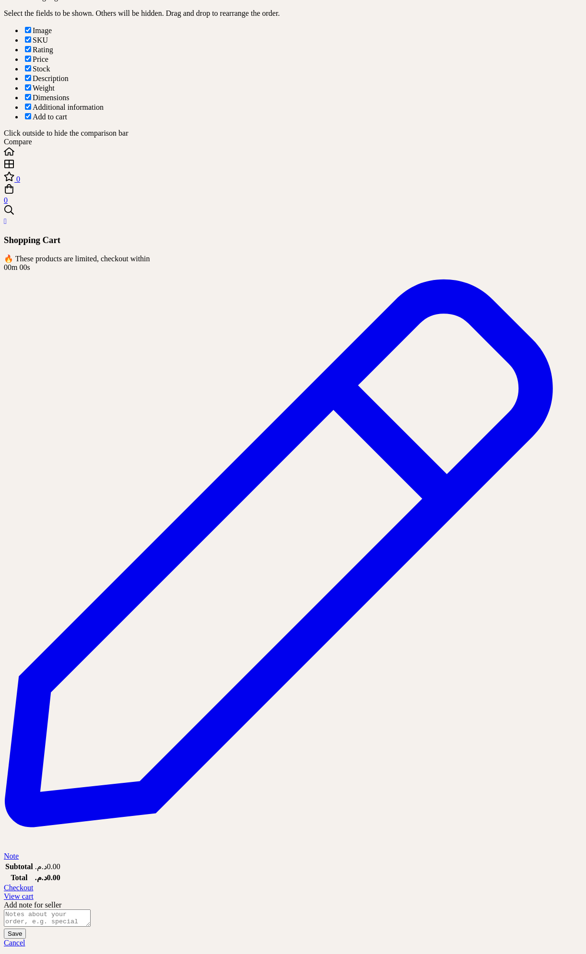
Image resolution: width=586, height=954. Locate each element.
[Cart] (293, 194)
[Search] (293, 211)
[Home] (293, 152)
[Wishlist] (293, 177)
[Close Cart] (5, 221)
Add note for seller (32, 905)
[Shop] (293, 165)
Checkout (18, 888)
